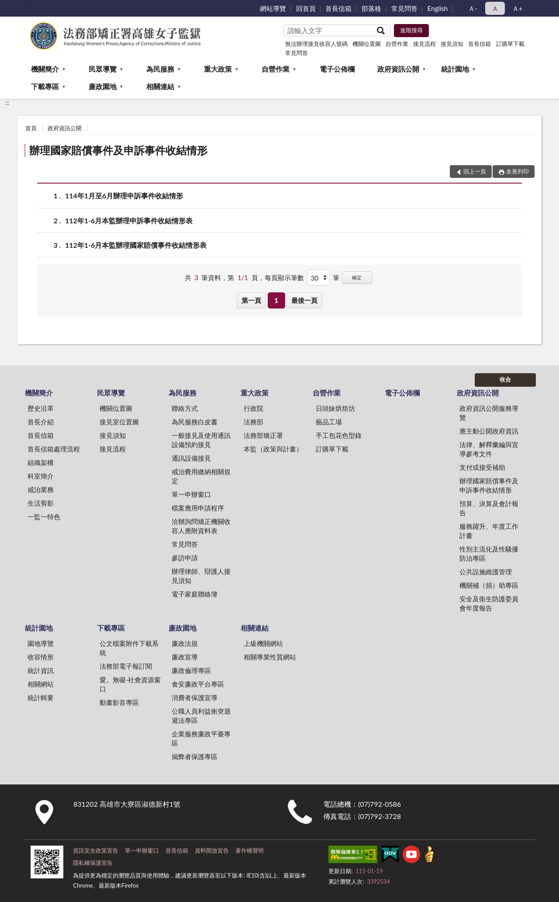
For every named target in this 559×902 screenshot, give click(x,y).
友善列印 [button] (517, 171)
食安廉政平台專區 (198, 684)
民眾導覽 (103, 69)
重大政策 (218, 69)
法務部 (253, 422)
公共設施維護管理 (485, 572)
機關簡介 (45, 69)
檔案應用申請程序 (198, 508)
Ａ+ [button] (517, 8)
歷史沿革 (41, 408)
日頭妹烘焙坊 (335, 408)
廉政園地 (103, 86)
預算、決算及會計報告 (488, 508)
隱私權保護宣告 (93, 862)
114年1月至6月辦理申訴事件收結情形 (124, 196)
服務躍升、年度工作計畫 (488, 530)
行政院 (253, 408)
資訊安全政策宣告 (95, 850)
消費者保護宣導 (194, 697)
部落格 (371, 8)
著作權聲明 (249, 850)
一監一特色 (44, 516)
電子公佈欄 (337, 69)
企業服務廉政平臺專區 (201, 738)
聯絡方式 (185, 408)
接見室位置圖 (119, 422)
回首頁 (306, 8)
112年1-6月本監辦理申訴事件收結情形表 (129, 220)
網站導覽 (273, 8)
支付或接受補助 (482, 467)
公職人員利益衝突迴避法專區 (201, 715)
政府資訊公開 (398, 69)
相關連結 (160, 86)
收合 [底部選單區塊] (505, 379)
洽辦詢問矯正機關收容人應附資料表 (201, 525)
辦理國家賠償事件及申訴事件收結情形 (118, 150)
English (438, 8)
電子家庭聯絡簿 (194, 594)
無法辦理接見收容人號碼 (316, 43)
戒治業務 (41, 489)
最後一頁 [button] (304, 300)
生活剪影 (41, 503)
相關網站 (41, 684)
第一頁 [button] (251, 300)
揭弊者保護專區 (194, 756)
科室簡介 (41, 476)
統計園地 (455, 69)
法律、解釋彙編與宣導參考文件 (488, 449)
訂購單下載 (510, 43)
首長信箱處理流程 (54, 449)
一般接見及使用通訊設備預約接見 (201, 439)
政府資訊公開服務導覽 (488, 412)
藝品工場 (329, 422)
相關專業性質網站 (270, 657)
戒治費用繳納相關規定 (201, 476)
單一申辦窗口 (191, 494)
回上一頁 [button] (474, 171)
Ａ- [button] (472, 8)
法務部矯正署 (263, 435)
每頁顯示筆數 (284, 277)
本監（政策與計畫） (273, 449)
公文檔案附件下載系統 (129, 647)
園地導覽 (41, 643)
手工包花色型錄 (339, 435)
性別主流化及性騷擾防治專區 (488, 553)
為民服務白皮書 (194, 422)
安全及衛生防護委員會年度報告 (488, 603)
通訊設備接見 (191, 458)
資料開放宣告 (212, 850)
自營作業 (397, 43)
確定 (357, 277)
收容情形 (41, 657)
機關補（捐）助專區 (488, 585)
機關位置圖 (366, 43)
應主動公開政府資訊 (488, 431)
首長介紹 (41, 422)
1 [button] (276, 300)
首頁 (31, 128)
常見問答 (404, 8)
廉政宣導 (185, 657)
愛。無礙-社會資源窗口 (130, 684)
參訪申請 (185, 558)
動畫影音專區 (119, 702)
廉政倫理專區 (191, 670)
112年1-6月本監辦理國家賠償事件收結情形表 (136, 245)
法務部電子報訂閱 (126, 666)
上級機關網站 (263, 643)
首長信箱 (338, 8)
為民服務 (160, 69)
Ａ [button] (495, 8)
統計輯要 (41, 697)
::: (24, 6)
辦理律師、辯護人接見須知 (201, 575)
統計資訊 (41, 670)
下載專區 (45, 86)
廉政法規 (185, 643)
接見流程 (424, 43)
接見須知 (452, 43)
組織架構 (41, 462)
